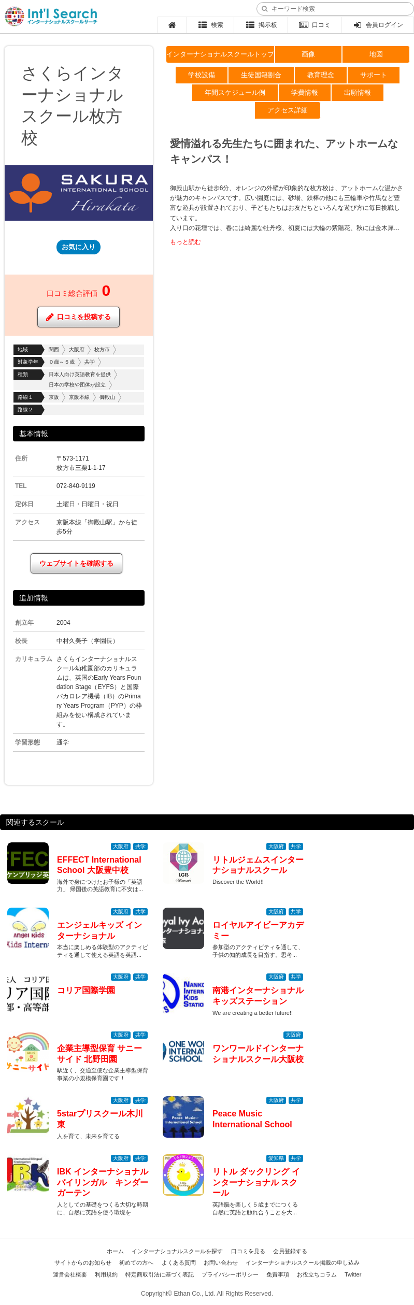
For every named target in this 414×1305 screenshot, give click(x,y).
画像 (308, 54)
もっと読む (185, 242)
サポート (373, 75)
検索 (210, 24)
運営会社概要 (70, 1274)
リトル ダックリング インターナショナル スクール (256, 1182)
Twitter (353, 1274)
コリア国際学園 (86, 990)
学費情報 (304, 92)
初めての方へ (136, 1262)
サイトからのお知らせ (82, 1262)
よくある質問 (179, 1262)
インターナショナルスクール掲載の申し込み (303, 1262)
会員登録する (290, 1251)
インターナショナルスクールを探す (177, 1251)
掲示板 (261, 24)
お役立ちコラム (317, 1274)
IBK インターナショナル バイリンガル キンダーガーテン (106, 1182)
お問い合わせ (221, 1262)
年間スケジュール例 (235, 92)
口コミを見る (248, 1251)
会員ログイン (377, 24)
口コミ (314, 24)
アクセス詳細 (287, 110)
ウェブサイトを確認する (76, 563)
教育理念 (320, 75)
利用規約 (106, 1274)
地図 (376, 54)
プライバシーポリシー (230, 1274)
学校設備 (201, 75)
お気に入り (78, 247)
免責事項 (277, 1274)
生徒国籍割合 (261, 75)
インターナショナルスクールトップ (220, 54)
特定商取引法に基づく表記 (159, 1274)
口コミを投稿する (78, 317)
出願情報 (357, 92)
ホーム (115, 1251)
